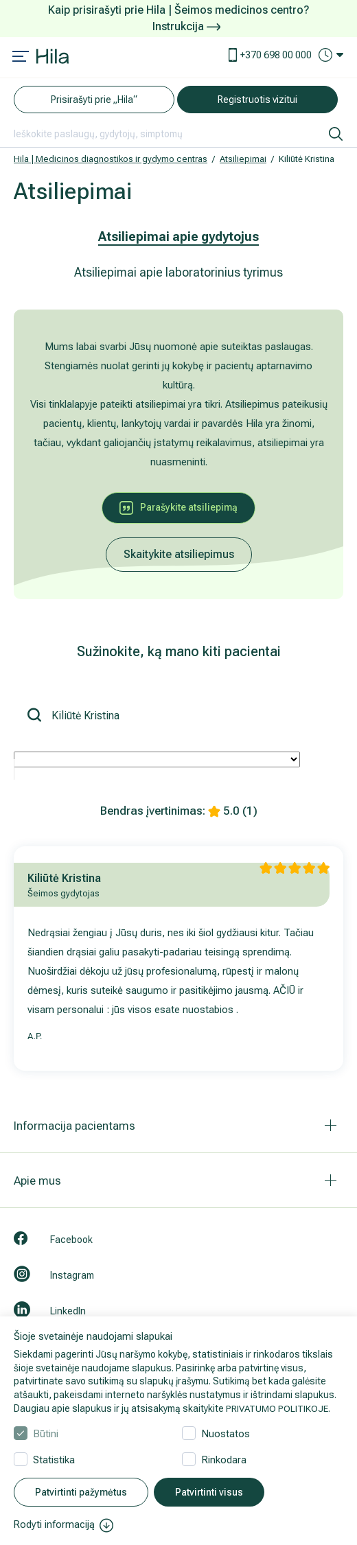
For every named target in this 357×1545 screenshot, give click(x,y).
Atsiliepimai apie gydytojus (178, 236)
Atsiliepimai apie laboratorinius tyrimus (178, 272)
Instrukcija (186, 26)
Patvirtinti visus (209, 1492)
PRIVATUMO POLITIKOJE (279, 1408)
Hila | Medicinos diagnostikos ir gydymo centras (110, 159)
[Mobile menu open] (20, 57)
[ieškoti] (336, 133)
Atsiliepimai (243, 159)
